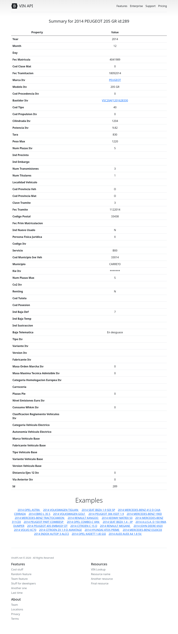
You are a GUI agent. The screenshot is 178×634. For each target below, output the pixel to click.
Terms (15, 619)
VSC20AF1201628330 (115, 100)
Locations (17, 609)
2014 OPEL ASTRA (29, 510)
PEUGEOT (115, 80)
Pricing (162, 6)
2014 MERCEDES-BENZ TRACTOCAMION (40, 518)
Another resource (102, 579)
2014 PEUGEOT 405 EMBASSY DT (47, 526)
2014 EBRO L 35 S (39, 514)
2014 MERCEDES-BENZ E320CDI (142, 530)
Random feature (21, 574)
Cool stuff (17, 569)
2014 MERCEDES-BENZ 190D (144, 514)
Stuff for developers (23, 583)
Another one (19, 588)
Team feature (19, 579)
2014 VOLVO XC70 (25, 530)
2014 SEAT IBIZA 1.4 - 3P (118, 522)
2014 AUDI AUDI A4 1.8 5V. (125, 534)
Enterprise (136, 6)
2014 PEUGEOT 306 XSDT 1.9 (106, 514)
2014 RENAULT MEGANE (115, 526)
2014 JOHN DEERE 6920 (148, 526)
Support (151, 6)
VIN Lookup (98, 569)
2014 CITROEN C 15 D (83, 526)
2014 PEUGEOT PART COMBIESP (44, 522)
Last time (17, 593)
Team (14, 605)
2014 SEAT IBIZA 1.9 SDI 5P (98, 510)
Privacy (15, 614)
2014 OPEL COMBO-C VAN (83, 522)
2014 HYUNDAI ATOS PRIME (102, 530)
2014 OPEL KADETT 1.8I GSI (89, 534)
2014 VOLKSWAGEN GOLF (69, 514)
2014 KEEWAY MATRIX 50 (117, 518)
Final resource (99, 583)
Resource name (100, 574)
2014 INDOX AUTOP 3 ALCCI (51, 534)
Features (121, 6)
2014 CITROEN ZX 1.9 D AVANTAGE (60, 530)
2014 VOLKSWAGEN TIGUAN (61, 510)
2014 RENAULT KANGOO (83, 518)
